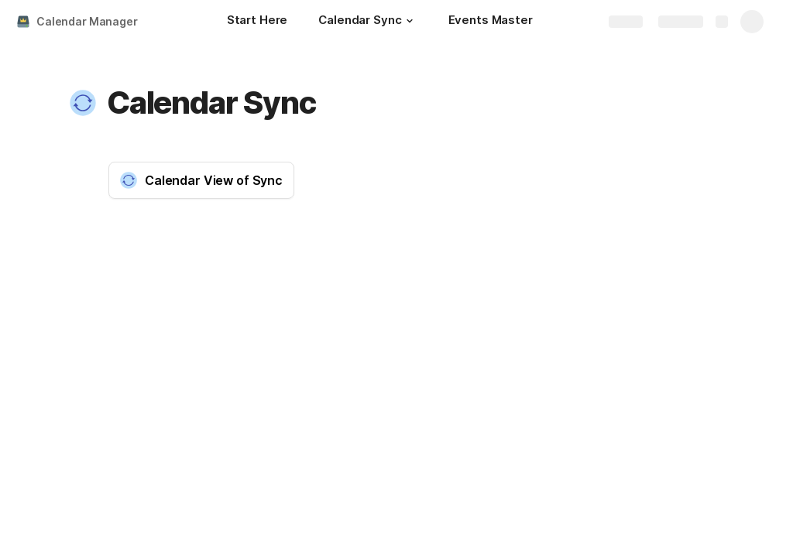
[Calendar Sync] (367, 21)
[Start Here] (257, 21)
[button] (409, 21)
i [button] (373, 272)
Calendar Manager (87, 21)
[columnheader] (166, 301)
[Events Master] (490, 21)
